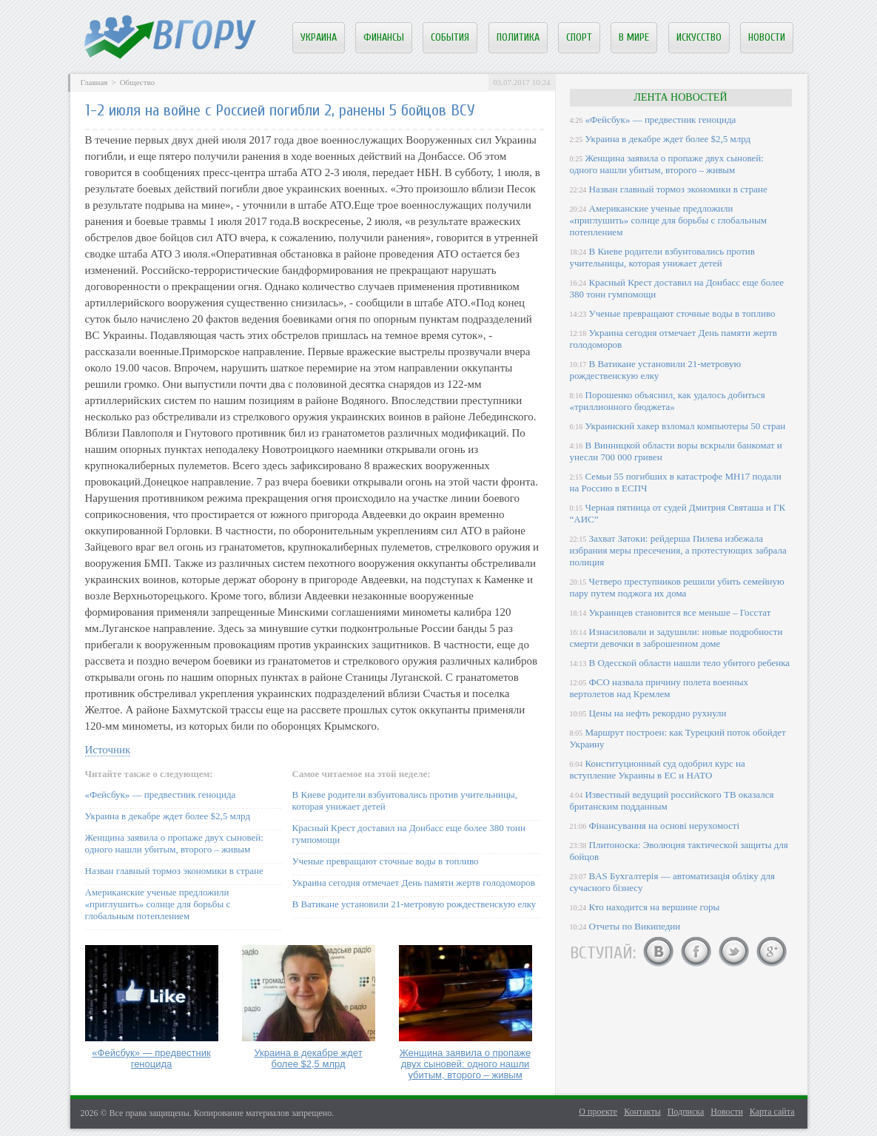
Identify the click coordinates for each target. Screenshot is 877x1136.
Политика (518, 37)
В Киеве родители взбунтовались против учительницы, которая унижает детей (662, 257)
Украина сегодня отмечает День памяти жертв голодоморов (413, 882)
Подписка (686, 1111)
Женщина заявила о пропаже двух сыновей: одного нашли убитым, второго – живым (174, 843)
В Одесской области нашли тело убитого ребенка (689, 662)
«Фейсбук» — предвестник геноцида (160, 794)
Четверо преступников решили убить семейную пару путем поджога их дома (677, 587)
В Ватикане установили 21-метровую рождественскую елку (414, 904)
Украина (318, 37)
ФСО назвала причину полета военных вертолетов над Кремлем (659, 687)
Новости (766, 37)
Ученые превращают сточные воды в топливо (385, 861)
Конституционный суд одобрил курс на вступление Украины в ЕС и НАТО (657, 769)
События (450, 37)
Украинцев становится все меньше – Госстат (680, 612)
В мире (634, 37)
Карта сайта (772, 1111)
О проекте (598, 1111)
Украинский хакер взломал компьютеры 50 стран (685, 425)
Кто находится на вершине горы (654, 907)
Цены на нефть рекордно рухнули (658, 713)
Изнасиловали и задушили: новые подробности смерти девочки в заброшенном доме (676, 637)
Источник (108, 750)
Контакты (642, 1111)
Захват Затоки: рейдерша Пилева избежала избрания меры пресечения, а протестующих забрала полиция (678, 550)
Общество (137, 82)
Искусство (699, 37)
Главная (94, 82)
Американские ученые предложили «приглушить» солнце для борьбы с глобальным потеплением (158, 904)
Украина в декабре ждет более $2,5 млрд (168, 815)
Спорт (579, 37)
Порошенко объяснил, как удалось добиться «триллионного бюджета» (667, 400)
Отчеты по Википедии (635, 926)
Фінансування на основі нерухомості (664, 825)
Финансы (383, 37)
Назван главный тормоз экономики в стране (174, 870)
